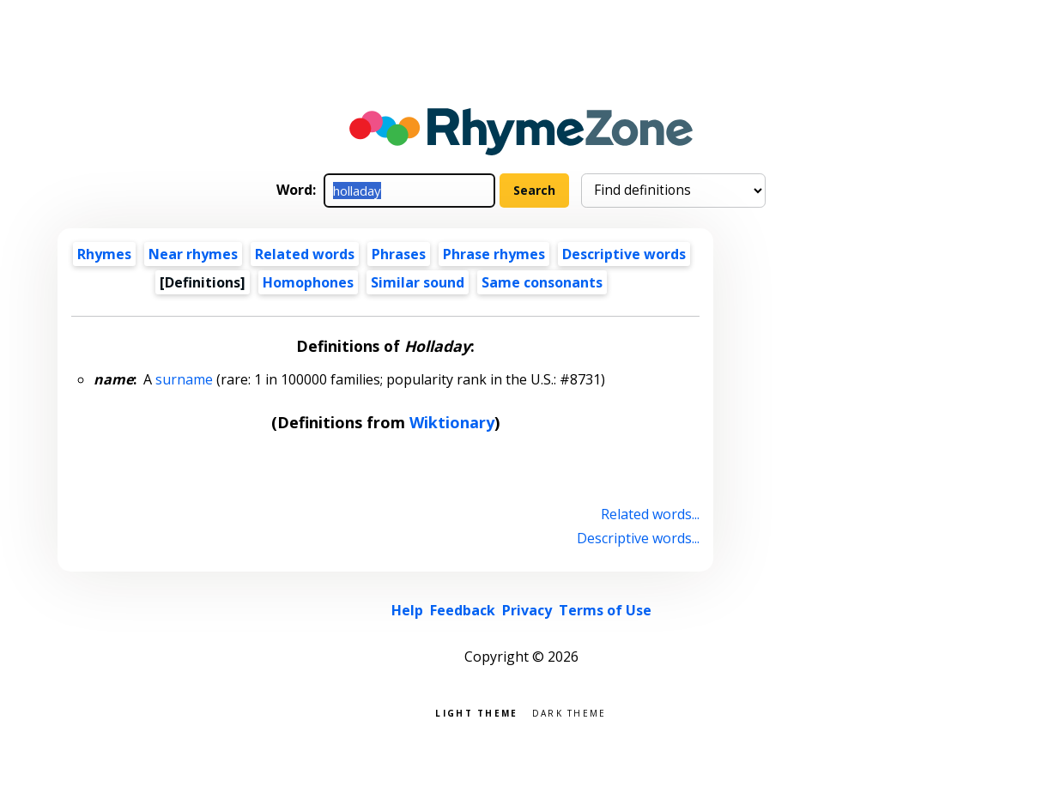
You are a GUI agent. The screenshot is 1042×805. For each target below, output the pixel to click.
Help (407, 610)
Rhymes (104, 254)
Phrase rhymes (494, 254)
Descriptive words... (638, 538)
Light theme (476, 712)
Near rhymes (193, 254)
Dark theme (569, 712)
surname (184, 379)
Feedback (462, 610)
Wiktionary (451, 422)
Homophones (308, 282)
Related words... (650, 514)
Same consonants (542, 282)
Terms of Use (605, 610)
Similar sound (417, 282)
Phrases (399, 254)
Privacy (527, 610)
